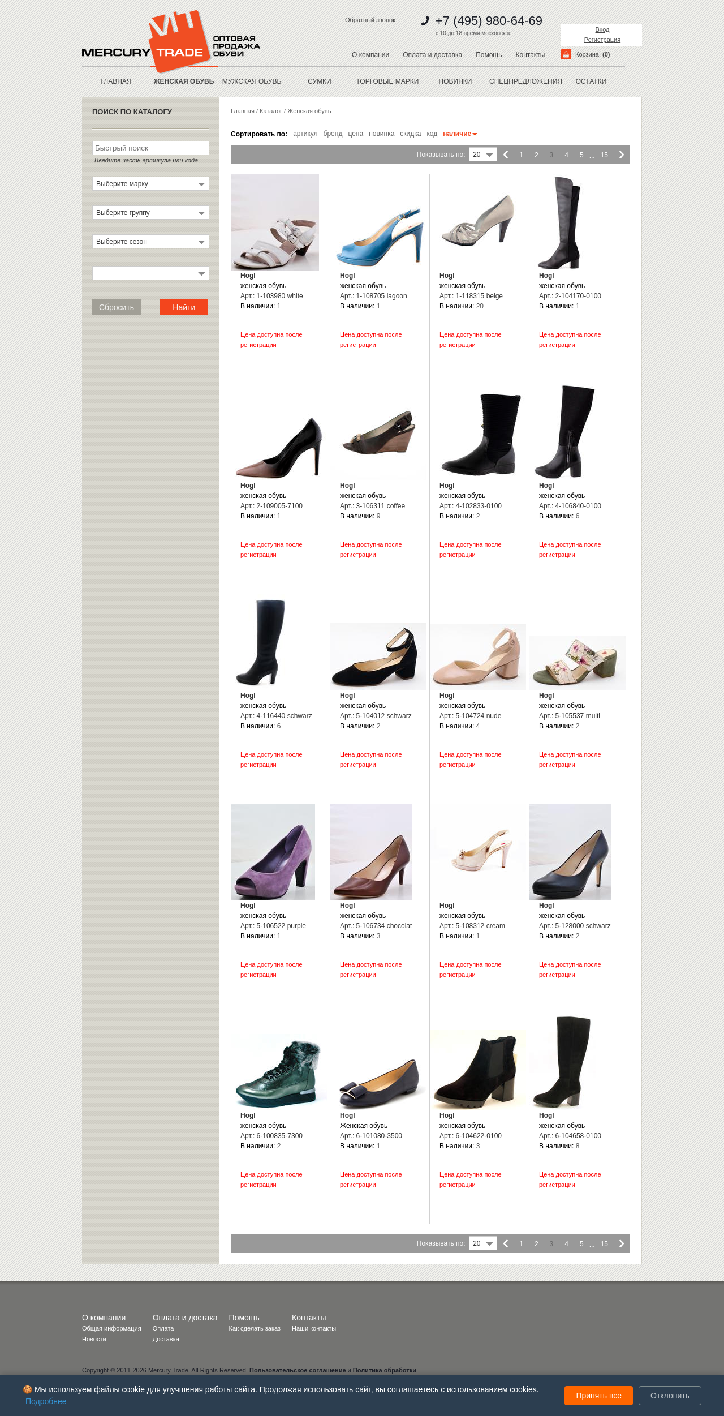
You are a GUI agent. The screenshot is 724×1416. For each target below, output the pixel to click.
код (431, 134)
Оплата (163, 1328)
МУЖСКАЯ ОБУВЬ (252, 81)
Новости (94, 1339)
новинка (381, 134)
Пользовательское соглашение (297, 1370)
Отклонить (669, 1395)
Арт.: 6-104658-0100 (570, 1136)
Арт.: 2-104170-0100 (570, 296)
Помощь (489, 55)
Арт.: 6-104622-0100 (470, 1136)
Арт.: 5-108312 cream (472, 926)
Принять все (599, 1395)
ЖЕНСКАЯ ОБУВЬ (184, 81)
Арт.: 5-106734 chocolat (376, 926)
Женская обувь (309, 111)
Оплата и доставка (432, 55)
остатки (591, 81)
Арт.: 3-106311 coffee (372, 506)
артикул (305, 134)
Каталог (271, 111)
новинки (455, 81)
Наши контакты (314, 1328)
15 (604, 155)
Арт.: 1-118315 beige (471, 296)
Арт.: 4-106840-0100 (570, 506)
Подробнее (46, 1401)
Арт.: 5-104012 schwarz (376, 716)
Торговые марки (387, 81)
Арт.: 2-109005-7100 (271, 506)
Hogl (248, 276)
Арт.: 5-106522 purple (273, 926)
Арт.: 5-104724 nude (470, 716)
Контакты (530, 55)
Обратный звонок (370, 19)
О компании (370, 55)
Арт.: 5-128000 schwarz (575, 926)
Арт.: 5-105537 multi (569, 716)
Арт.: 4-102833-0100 (470, 506)
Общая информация (111, 1328)
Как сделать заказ (255, 1328)
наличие (460, 134)
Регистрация (602, 39)
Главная (115, 81)
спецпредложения (523, 81)
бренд (333, 134)
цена (355, 134)
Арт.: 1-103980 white (271, 296)
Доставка (166, 1339)
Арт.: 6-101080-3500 (371, 1136)
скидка (410, 134)
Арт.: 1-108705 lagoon (373, 296)
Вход (603, 29)
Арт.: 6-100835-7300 (271, 1136)
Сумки (319, 81)
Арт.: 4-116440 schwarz (276, 716)
